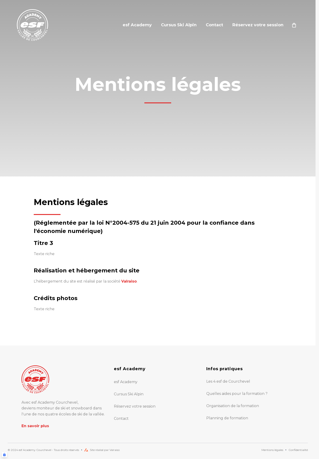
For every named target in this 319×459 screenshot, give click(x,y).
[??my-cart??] (294, 25)
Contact (214, 24)
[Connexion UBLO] (4, 454)
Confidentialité (298, 450)
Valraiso (129, 281)
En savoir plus (35, 426)
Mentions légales (272, 450)
